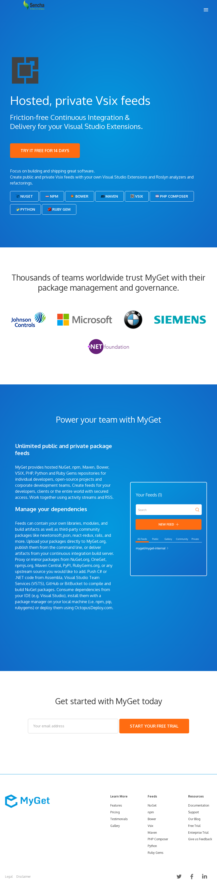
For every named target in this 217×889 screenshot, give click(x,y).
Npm (51, 196)
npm (151, 812)
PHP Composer (171, 196)
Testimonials (119, 819)
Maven (109, 196)
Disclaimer (23, 876)
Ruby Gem (59, 209)
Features (116, 805)
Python (25, 209)
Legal (9, 876)
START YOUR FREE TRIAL (154, 726)
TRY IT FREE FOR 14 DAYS (45, 150)
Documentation (198, 805)
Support (193, 812)
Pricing (115, 812)
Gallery (115, 826)
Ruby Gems (155, 853)
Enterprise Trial (198, 832)
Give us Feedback (200, 839)
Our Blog (194, 819)
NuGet (24, 196)
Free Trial (194, 826)
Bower (79, 196)
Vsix (137, 196)
